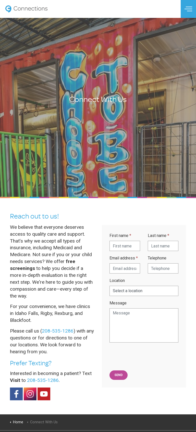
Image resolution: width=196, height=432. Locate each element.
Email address (123, 258)
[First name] (124, 246)
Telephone (157, 258)
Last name (158, 235)
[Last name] (163, 246)
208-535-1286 (58, 331)
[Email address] (124, 268)
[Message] (143, 325)
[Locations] (143, 291)
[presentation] (148, 357)
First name (120, 235)
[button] (118, 375)
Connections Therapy (26, 9)
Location (117, 280)
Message (118, 303)
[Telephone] (163, 268)
